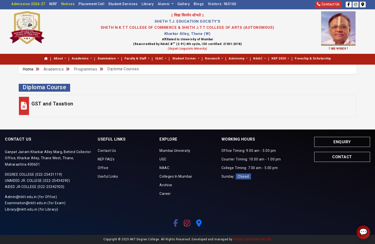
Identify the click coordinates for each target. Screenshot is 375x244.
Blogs (199, 4)
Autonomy (237, 58)
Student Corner (184, 58)
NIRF (53, 4)
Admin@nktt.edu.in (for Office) (31, 197)
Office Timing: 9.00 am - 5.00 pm (248, 151)
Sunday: (236, 176)
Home (28, 69)
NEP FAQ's (106, 159)
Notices (68, 4)
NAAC (258, 58)
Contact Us (328, 4)
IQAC (159, 58)
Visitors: (222, 4)
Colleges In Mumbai (175, 176)
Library (147, 4)
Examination (107, 58)
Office (103, 168)
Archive (165, 185)
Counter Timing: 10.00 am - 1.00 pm (251, 159)
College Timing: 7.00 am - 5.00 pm (249, 168)
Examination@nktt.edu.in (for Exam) (35, 203)
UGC (163, 159)
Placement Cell (91, 4)
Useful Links (108, 176)
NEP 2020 (279, 58)
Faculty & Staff (136, 58)
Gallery (183, 4)
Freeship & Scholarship (313, 58)
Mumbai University (174, 151)
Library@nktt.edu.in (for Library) (31, 209)
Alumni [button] (164, 4)
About (59, 58)
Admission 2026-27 (28, 4)
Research (213, 58)
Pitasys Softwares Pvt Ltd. (252, 239)
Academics (81, 58)
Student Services (123, 4)
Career (165, 194)
